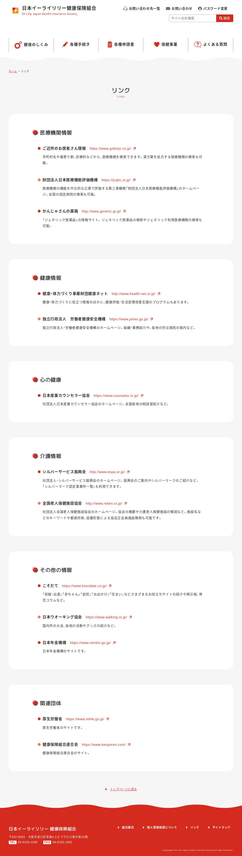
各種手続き (80, 44)
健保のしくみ (36, 45)
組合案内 (128, 827)
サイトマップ (221, 827)
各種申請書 (124, 44)
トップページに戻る (121, 789)
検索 (224, 18)
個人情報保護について (162, 827)
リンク (25, 71)
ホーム (13, 71)
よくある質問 (215, 44)
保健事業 (169, 44)
